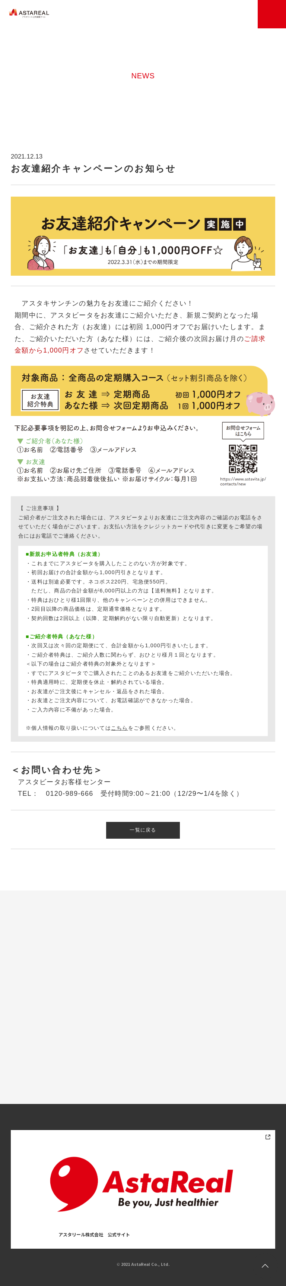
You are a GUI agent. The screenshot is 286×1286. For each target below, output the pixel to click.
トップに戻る (265, 1266)
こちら (119, 728)
